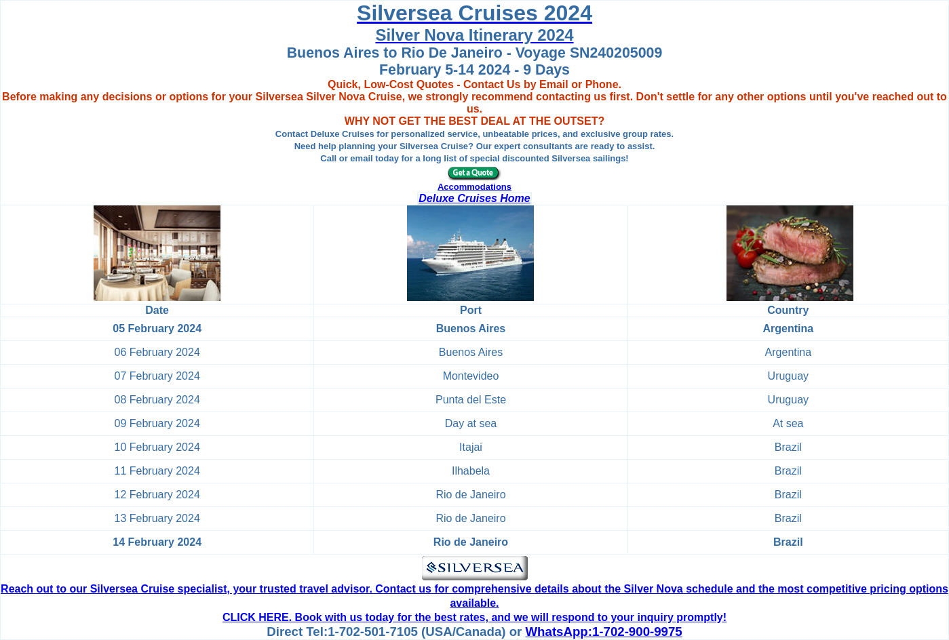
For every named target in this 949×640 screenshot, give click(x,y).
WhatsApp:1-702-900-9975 (604, 631)
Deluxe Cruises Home (474, 198)
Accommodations (474, 187)
